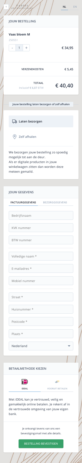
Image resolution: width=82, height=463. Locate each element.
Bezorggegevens (55, 202)
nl (64, 7)
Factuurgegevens (23, 202)
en (75, 7)
